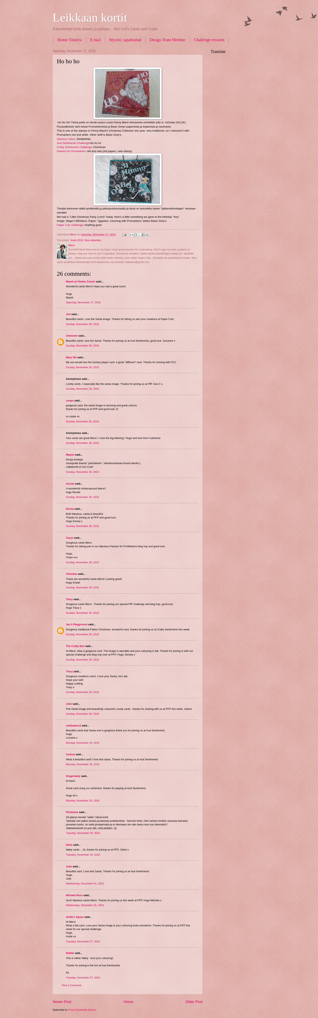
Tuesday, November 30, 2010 (83, 833)
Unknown (72, 335)
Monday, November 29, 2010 (82, 742)
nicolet (70, 483)
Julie (69, 703)
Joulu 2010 (76, 240)
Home (128, 1002)
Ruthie (70, 953)
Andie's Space (75, 916)
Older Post (194, 1002)
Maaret (70, 454)
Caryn (69, 537)
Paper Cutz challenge (70, 224)
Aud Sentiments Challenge (73, 143)
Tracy (69, 599)
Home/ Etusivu (69, 40)
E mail (95, 40)
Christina (71, 573)
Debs (69, 844)
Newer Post (62, 1002)
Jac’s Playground (76, 624)
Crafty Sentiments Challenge (74, 147)
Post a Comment (71, 985)
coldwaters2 (73, 725)
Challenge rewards (209, 40)
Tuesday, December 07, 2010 (83, 941)
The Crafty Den (75, 646)
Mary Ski (71, 357)
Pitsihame (72, 812)
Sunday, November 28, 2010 (82, 324)
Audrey (70, 754)
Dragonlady (73, 776)
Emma (70, 508)
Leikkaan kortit (90, 17)
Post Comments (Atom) (82, 1009)
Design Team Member (168, 40)
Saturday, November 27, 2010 (83, 302)
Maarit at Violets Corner (80, 281)
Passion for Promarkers (71, 151)
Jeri (68, 314)
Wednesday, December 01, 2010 (85, 883)
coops (70, 400)
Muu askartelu (93, 240)
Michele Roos (74, 895)
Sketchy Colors (66, 139)
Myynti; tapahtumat (125, 40)
